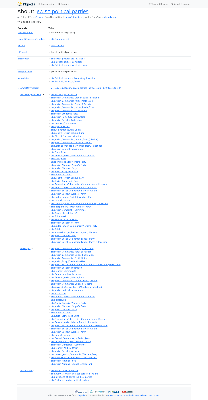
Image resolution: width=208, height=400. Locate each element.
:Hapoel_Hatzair (60, 200)
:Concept (57, 45)
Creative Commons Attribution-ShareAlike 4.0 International (134, 395)
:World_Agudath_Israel (64, 94)
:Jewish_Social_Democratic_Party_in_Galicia (74, 190)
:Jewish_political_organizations (68, 58)
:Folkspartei (58, 216)
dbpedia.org (110, 17)
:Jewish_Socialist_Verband (65, 222)
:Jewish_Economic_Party (64, 113)
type (21, 45)
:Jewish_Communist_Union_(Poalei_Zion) (72, 107)
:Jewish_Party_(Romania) (64, 171)
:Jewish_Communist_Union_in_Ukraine (71, 142)
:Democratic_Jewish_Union (66, 129)
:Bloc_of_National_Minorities (66, 136)
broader (24, 58)
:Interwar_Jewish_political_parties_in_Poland (74, 373)
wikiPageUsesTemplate (31, 39)
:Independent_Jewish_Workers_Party (71, 206)
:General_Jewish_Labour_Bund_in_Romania (74, 187)
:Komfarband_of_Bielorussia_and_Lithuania (74, 232)
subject (25, 248)
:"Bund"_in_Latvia (61, 174)
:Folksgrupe (58, 158)
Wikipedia (81, 395)
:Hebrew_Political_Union (64, 219)
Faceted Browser (159, 4)
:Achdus (56, 229)
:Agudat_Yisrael (60, 126)
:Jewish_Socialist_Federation (66, 120)
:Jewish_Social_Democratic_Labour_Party (73, 238)
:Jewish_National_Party (64, 168)
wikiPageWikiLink (30, 94)
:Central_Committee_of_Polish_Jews (70, 338)
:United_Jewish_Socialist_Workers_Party (72, 197)
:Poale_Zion (58, 152)
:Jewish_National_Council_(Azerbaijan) (71, 363)
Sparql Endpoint (180, 4)
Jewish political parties (61, 11)
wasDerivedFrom (28, 87)
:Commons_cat (60, 39)
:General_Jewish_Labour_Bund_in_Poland (73, 155)
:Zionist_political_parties (64, 370)
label (22, 52)
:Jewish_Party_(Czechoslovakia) (68, 116)
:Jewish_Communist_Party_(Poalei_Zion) (72, 100)
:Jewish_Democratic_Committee (68, 209)
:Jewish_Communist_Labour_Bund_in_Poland (75, 97)
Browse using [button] (46, 4)
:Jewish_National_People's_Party (68, 165)
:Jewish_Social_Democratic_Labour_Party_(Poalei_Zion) (79, 325)
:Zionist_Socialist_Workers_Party (68, 161)
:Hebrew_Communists (63, 123)
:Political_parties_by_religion (66, 61)
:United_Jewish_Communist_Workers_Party (74, 225)
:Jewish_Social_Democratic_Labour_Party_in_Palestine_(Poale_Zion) (86, 264)
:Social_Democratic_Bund (65, 181)
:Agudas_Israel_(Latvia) (64, 213)
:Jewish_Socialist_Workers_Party (68, 193)
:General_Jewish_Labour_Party (67, 177)
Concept (39, 17)
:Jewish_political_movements (67, 148)
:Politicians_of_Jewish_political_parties (71, 376)
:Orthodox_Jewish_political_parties (70, 380)
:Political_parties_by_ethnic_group (69, 65)
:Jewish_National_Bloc (63, 235)
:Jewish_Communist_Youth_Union (69, 110)
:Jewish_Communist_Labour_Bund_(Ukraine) (74, 139)
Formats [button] (63, 4)
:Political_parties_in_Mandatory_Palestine (73, 78)
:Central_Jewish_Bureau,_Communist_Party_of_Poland (79, 203)
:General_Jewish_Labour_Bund (67, 132)
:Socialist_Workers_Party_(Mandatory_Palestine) (76, 145)
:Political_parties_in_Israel (65, 81)
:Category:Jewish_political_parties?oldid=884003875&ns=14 (86, 87)
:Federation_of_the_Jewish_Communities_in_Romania (79, 184)
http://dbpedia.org (75, 17)
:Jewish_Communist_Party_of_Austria (71, 104)
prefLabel (25, 71)
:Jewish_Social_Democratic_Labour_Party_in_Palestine (79, 241)
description (25, 32)
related (23, 78)
